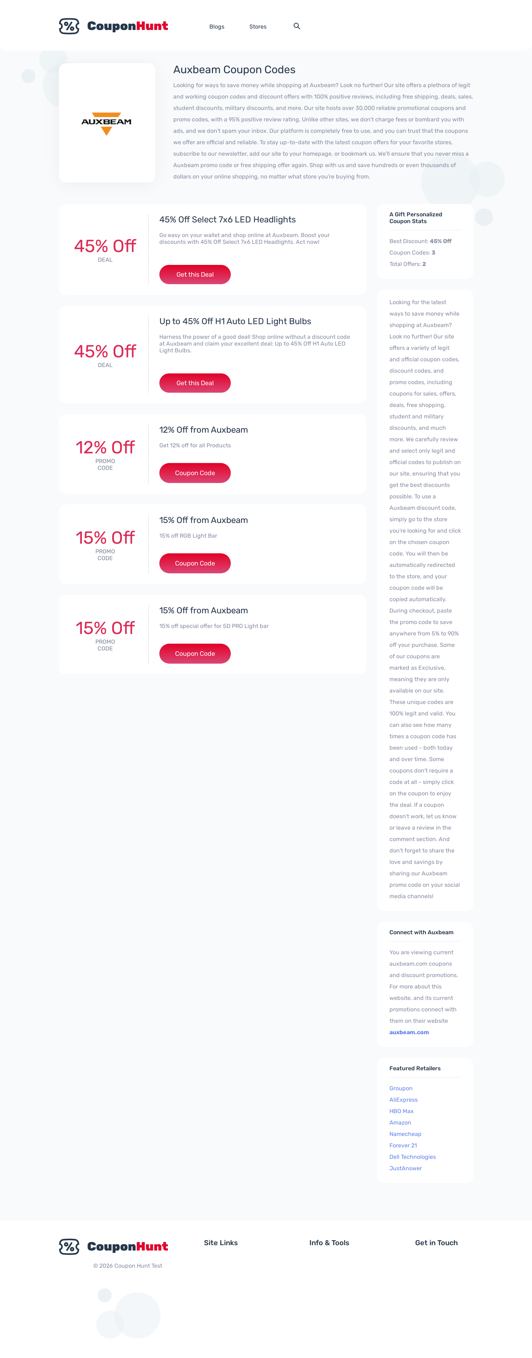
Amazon (400, 1122)
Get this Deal (195, 274)
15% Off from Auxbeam (203, 520)
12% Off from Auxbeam (203, 430)
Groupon (401, 1088)
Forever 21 (403, 1145)
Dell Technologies (412, 1156)
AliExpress (403, 1099)
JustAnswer (405, 1168)
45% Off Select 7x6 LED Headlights (227, 220)
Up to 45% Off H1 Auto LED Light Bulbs (235, 321)
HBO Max (401, 1111)
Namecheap (405, 1134)
